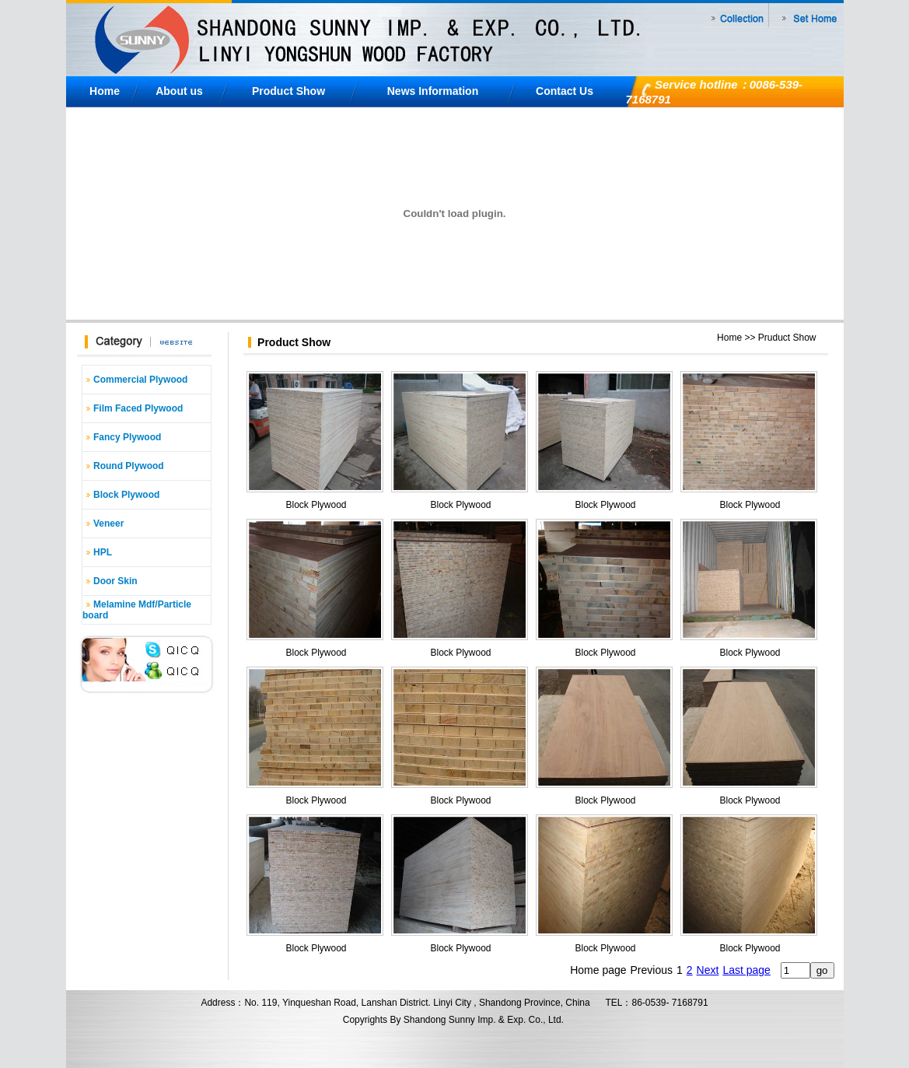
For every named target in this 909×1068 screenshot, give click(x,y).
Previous (652, 970)
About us (179, 91)
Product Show (288, 91)
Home (104, 91)
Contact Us (564, 91)
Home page (598, 970)
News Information (432, 91)
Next (708, 970)
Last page (746, 970)
